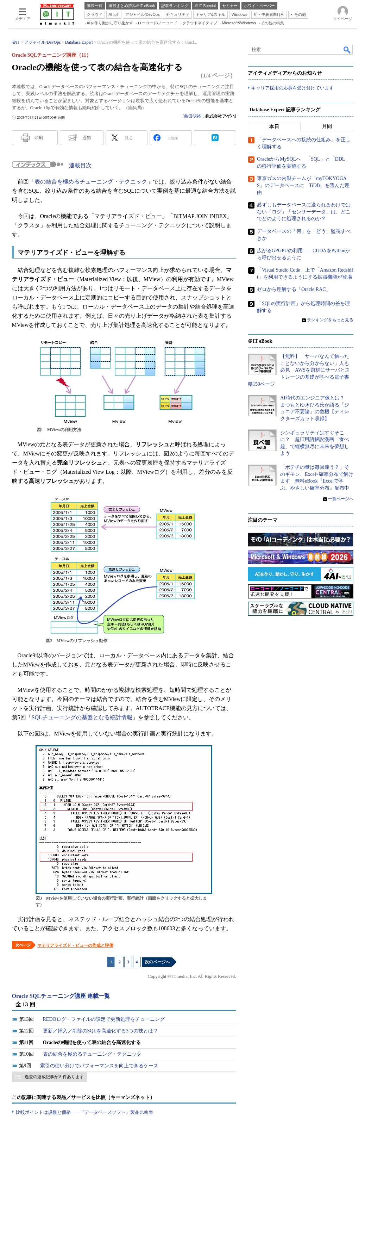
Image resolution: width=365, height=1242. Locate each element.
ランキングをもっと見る (330, 319)
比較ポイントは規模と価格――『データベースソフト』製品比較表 (84, 1112)
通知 (86, 137)
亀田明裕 (192, 116)
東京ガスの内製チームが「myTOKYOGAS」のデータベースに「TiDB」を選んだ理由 (303, 185)
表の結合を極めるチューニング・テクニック (90, 182)
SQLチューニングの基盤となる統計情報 (82, 717)
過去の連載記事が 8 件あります (54, 1076)
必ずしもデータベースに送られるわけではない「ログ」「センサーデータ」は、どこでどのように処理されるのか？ (304, 212)
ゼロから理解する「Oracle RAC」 (294, 289)
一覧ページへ (340, 499)
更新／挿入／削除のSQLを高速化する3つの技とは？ (100, 1030)
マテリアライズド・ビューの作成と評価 (75, 945)
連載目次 (80, 165)
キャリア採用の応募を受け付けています (292, 88)
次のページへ (157, 962)
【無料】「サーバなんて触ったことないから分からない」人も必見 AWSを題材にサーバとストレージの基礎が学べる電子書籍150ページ (299, 370)
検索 (347, 50)
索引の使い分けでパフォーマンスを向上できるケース (99, 1065)
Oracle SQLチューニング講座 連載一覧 (61, 996)
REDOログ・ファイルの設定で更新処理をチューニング (104, 1019)
